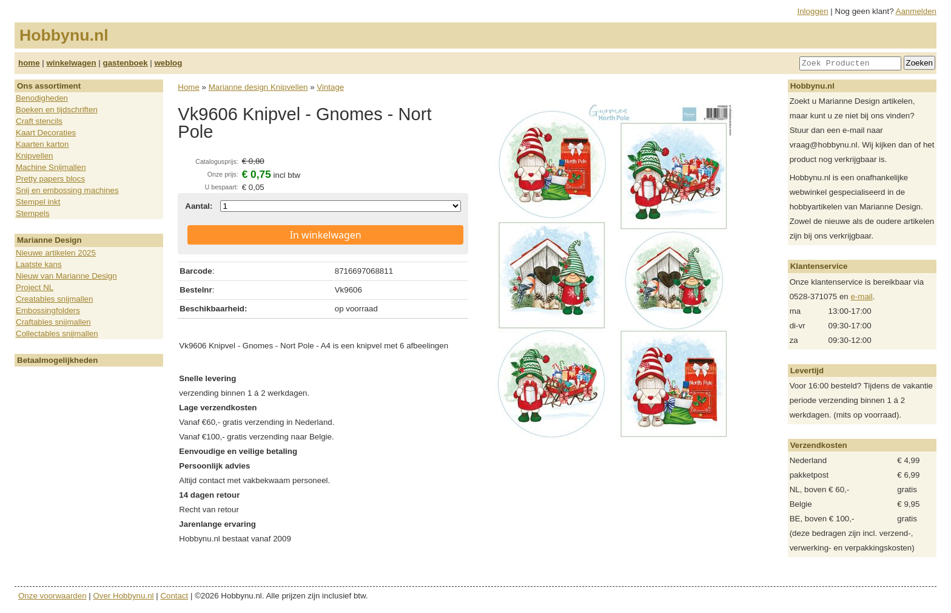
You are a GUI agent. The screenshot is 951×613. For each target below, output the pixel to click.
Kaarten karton (42, 144)
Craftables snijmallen (53, 322)
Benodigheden (42, 98)
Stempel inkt (38, 201)
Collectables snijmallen (57, 333)
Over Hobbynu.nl (123, 595)
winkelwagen (71, 62)
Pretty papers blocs (50, 178)
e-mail (861, 296)
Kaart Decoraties (46, 132)
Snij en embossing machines (67, 190)
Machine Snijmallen (51, 167)
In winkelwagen (325, 235)
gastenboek (125, 62)
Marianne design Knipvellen (258, 87)
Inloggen (813, 11)
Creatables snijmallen (54, 298)
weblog (168, 62)
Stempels (33, 213)
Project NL (34, 287)
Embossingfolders (48, 310)
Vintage (330, 87)
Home (189, 87)
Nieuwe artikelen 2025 (56, 252)
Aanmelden (916, 11)
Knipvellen (34, 155)
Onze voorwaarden (52, 595)
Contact (174, 595)
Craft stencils (39, 121)
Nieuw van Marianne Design (66, 275)
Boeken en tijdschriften (57, 109)
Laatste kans (39, 264)
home (29, 62)
